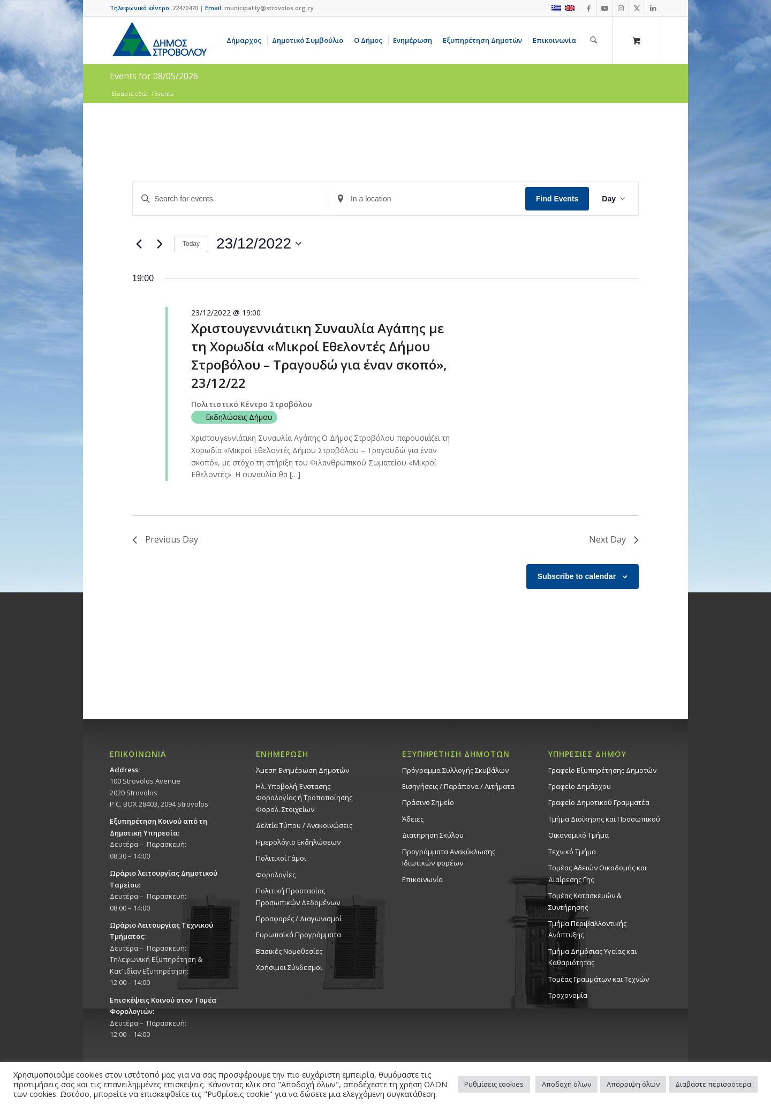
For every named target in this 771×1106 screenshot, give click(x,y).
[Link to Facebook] (588, 8)
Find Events (557, 198)
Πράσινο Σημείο (428, 802)
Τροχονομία (567, 995)
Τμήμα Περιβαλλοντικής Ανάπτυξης (587, 929)
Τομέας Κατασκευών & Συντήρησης (585, 901)
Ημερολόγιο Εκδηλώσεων (298, 842)
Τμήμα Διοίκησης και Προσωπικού (604, 819)
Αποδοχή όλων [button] (566, 1084)
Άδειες (413, 819)
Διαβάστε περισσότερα (713, 1084)
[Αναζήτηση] (593, 40)
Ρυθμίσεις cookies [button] (494, 1084)
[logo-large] (159, 40)
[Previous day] (138, 243)
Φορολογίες (276, 874)
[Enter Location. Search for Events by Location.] (427, 199)
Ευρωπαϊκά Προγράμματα (298, 934)
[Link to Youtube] (605, 8)
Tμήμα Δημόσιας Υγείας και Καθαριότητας (592, 956)
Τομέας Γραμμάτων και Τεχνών (598, 979)
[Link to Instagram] (621, 8)
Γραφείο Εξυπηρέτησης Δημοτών (602, 770)
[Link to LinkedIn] (653, 8)
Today (191, 243)
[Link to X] (637, 8)
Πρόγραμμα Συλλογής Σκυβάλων (455, 770)
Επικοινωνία (422, 879)
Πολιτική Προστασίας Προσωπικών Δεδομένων (298, 896)
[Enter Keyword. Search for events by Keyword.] (231, 199)
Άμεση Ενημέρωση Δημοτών (302, 770)
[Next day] (159, 243)
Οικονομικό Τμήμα (578, 835)
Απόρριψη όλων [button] (633, 1084)
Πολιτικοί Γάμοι (281, 858)
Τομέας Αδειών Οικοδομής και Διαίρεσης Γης (597, 873)
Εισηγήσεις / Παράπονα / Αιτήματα (458, 786)
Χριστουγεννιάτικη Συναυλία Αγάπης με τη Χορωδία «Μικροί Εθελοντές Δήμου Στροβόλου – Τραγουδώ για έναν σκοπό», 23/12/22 (319, 355)
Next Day (614, 539)
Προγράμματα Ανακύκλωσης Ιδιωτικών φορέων (448, 857)
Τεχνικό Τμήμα (572, 851)
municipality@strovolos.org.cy (269, 8)
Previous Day (165, 539)
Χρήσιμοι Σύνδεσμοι (289, 967)
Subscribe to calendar (577, 576)
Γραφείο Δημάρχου (579, 786)
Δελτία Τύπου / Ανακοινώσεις (304, 825)
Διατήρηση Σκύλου (433, 835)
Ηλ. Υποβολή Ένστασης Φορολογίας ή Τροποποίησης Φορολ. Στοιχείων (304, 797)
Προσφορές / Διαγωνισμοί (299, 918)
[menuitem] (245, 40)
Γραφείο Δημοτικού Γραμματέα (598, 802)
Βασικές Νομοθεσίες (289, 951)
